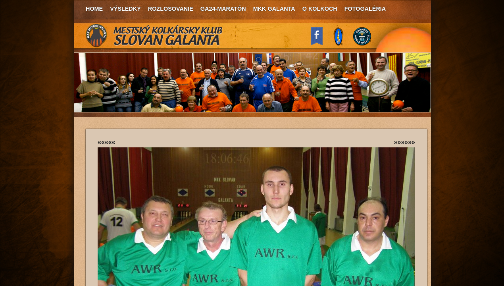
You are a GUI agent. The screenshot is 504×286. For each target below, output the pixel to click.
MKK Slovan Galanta (154, 35)
